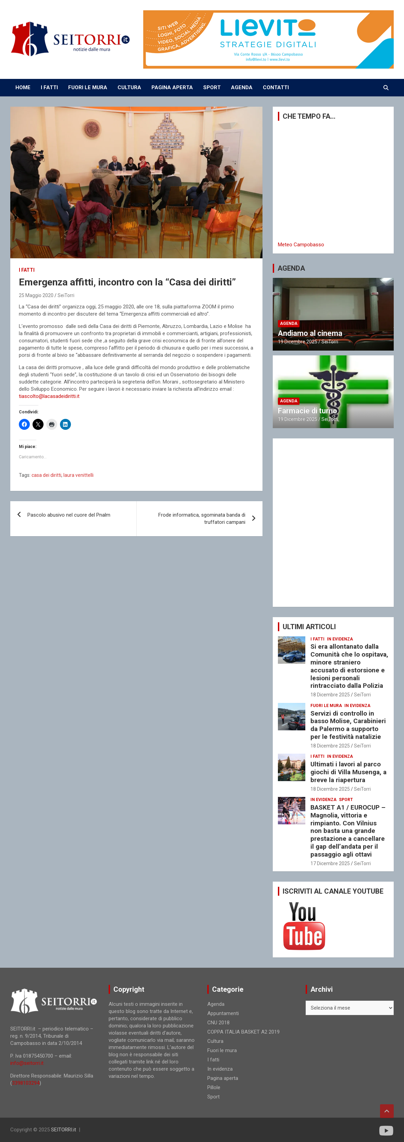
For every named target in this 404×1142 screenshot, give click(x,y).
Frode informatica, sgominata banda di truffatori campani (201, 518)
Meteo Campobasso (301, 245)
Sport (346, 799)
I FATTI (49, 87)
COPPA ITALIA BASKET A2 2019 (243, 1032)
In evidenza (340, 639)
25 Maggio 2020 (36, 295)
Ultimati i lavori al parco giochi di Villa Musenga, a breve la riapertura (348, 772)
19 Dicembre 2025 (297, 341)
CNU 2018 (218, 1023)
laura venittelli (78, 475)
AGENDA (242, 87)
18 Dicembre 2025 (330, 694)
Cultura (215, 1041)
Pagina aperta (222, 1078)
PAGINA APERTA (172, 87)
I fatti (27, 270)
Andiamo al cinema (310, 333)
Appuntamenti (223, 1013)
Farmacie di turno (307, 411)
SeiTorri (66, 295)
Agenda (288, 323)
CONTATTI (276, 87)
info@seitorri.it (27, 1063)
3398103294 (25, 1083)
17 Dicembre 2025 (330, 863)
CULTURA (129, 87)
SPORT (212, 87)
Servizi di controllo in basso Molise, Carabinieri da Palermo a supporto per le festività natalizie (348, 725)
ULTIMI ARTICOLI (309, 627)
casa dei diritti (46, 475)
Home (22, 87)
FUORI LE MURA (87, 87)
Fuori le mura (326, 705)
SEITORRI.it (63, 1130)
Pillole (213, 1087)
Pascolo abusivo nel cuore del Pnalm (68, 515)
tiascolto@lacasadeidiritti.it (49, 396)
